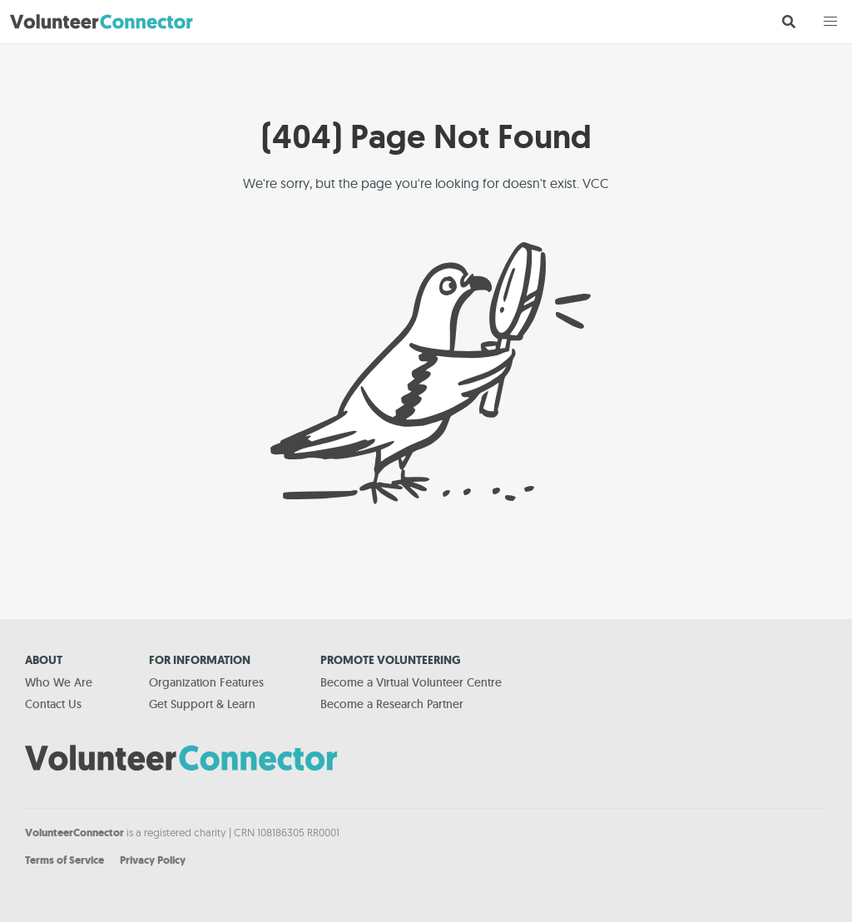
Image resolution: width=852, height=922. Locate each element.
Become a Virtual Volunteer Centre (411, 682)
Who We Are (58, 682)
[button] (830, 21)
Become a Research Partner (391, 703)
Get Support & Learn (202, 703)
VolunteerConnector (74, 832)
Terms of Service (64, 860)
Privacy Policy (153, 860)
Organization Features (206, 682)
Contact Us (53, 703)
